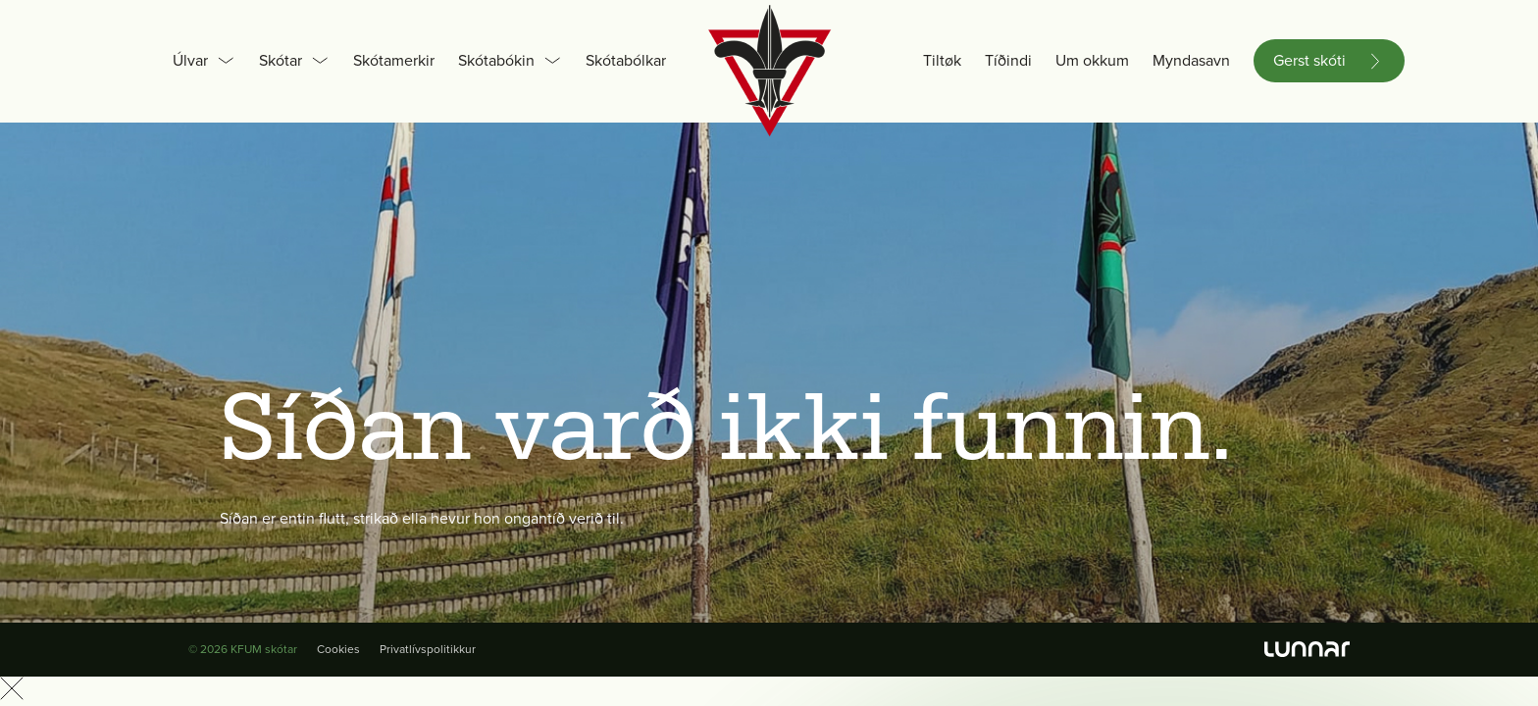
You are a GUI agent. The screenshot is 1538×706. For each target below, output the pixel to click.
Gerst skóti (1309, 60)
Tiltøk (942, 61)
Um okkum (1092, 61)
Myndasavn (1191, 61)
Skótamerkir (394, 61)
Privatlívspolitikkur (428, 649)
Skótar (280, 61)
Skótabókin (496, 61)
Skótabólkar (626, 61)
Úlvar (190, 61)
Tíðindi (1008, 61)
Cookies (338, 649)
